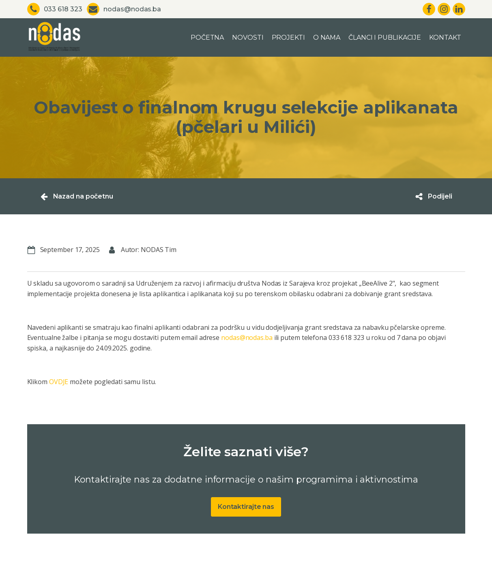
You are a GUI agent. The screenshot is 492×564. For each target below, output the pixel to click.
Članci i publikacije (384, 37)
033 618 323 (63, 9)
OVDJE (59, 381)
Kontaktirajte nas (246, 507)
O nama (326, 37)
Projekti (288, 37)
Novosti (247, 37)
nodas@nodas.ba (132, 9)
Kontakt (445, 37)
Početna (207, 37)
